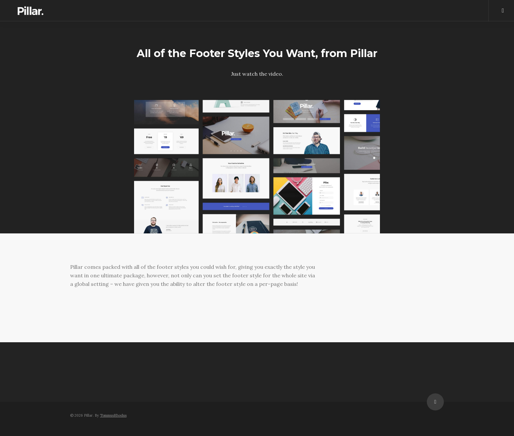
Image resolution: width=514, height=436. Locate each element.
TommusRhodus (113, 415)
